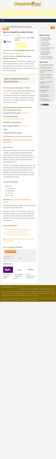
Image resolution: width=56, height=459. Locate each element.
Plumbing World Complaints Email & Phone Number (46, 53)
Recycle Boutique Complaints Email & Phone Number (46, 39)
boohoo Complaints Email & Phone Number (48, 48)
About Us (22, 289)
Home (3, 27)
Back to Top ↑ (51, 289)
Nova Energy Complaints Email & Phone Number (18, 229)
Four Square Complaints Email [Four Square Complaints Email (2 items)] (46, 78)
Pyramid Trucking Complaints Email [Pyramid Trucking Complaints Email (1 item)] (44, 86)
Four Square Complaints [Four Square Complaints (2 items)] (46, 74)
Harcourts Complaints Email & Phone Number (47, 57)
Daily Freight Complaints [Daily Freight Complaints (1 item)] (46, 67)
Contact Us (29, 289)
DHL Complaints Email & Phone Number (16, 232)
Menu (2, 20)
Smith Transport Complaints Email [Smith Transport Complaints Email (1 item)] (44, 95)
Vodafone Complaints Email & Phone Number (17, 234)
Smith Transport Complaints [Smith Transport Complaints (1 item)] (44, 91)
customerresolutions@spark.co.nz (13, 119)
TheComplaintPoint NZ (7, 287)
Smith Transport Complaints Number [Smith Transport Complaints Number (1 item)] (45, 99)
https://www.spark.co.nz (15, 53)
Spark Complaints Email (23, 239)
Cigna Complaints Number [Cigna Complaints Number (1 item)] (46, 65)
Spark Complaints (11, 239)
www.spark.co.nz (24, 126)
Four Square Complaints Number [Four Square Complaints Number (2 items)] (46, 82)
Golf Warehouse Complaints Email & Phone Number (46, 44)
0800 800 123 (7, 93)
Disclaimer (36, 289)
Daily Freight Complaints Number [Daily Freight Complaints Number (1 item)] (46, 71)
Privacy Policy (43, 289)
